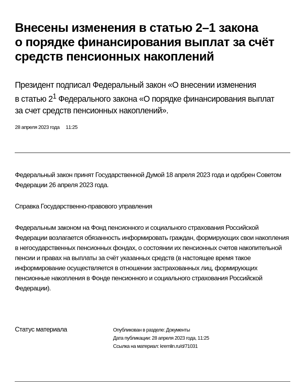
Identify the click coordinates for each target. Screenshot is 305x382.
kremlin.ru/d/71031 (179, 346)
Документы (178, 330)
